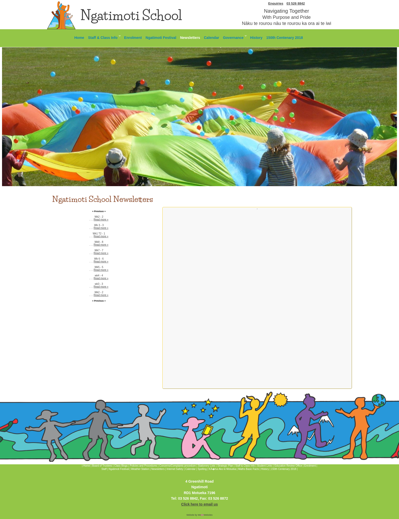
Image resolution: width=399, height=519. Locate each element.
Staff (104, 469)
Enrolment (133, 38)
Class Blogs (121, 465)
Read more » (101, 219)
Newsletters (190, 38)
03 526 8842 (296, 3)
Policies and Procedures (143, 465)
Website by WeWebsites (200, 515)
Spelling (202, 469)
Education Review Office (288, 465)
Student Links (265, 465)
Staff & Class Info (103, 37)
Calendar (211, 38)
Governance (234, 37)
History (256, 38)
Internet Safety (175, 469)
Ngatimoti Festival (161, 38)
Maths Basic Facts (248, 469)
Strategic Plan (225, 465)
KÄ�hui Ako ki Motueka (222, 469)
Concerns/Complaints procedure (177, 465)
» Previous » (99, 211)
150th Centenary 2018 (284, 38)
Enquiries (275, 3)
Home (79, 38)
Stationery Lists (206, 465)
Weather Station (140, 469)
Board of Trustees (102, 465)
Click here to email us (199, 504)
